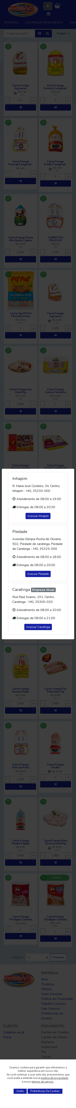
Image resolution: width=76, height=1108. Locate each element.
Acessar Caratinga (38, 627)
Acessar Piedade (38, 574)
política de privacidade (55, 1078)
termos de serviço (43, 1082)
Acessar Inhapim (38, 516)
